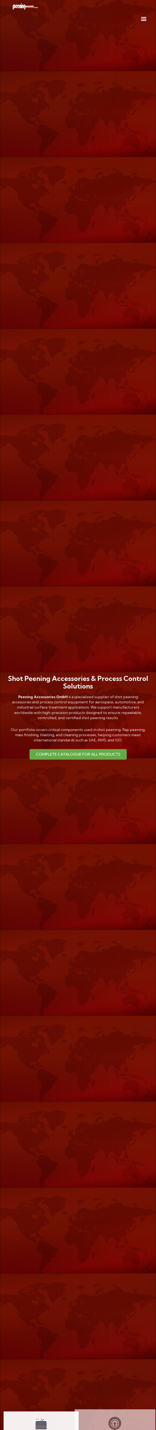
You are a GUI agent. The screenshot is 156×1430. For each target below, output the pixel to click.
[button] (144, 19)
